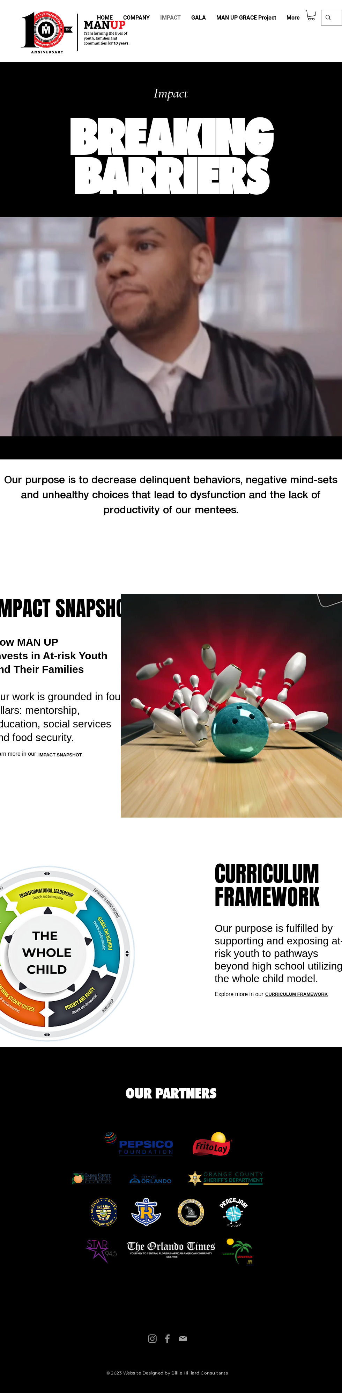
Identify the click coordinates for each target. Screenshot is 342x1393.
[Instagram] (152, 1338)
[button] (311, 15)
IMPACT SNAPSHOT (60, 754)
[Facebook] (167, 1338)
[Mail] (183, 1338)
